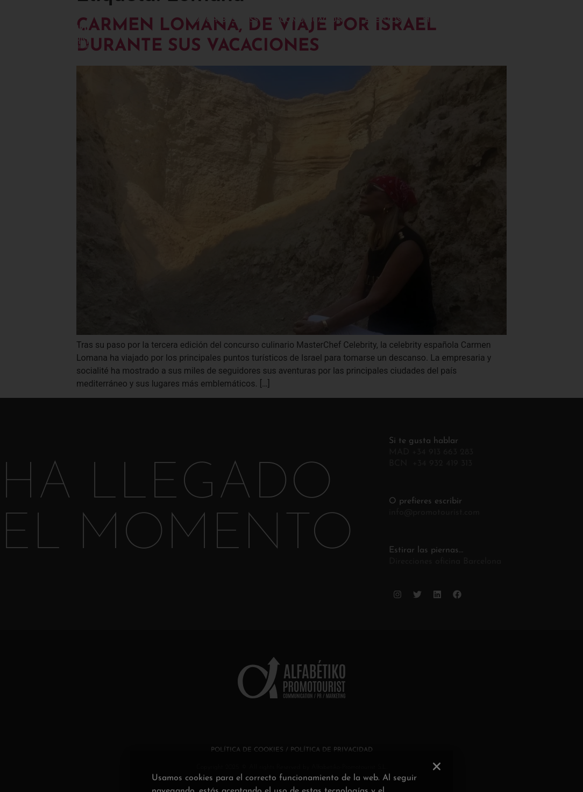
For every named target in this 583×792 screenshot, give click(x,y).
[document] (291, 396)
